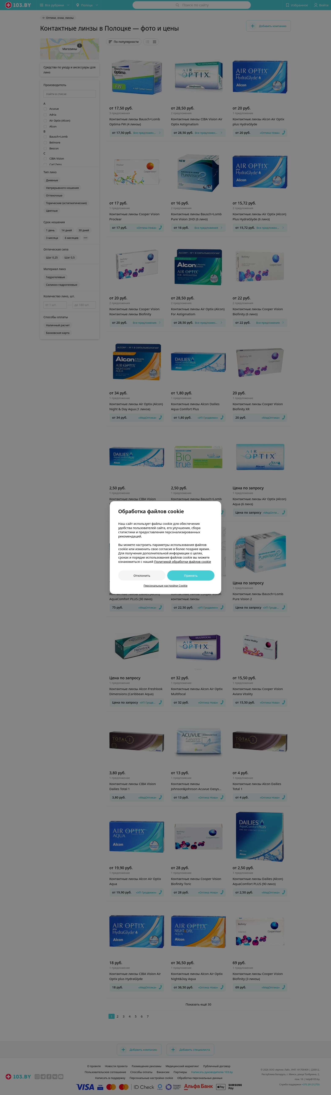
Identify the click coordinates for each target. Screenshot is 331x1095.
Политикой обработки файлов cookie (182, 561)
